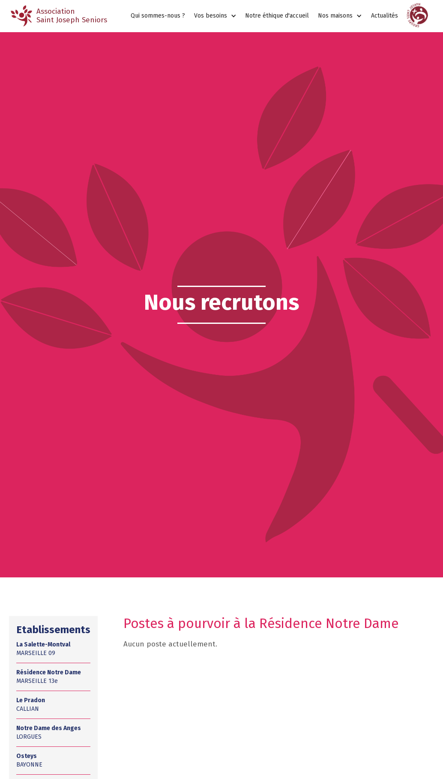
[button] (215, 16)
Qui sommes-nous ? (158, 15)
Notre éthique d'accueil (277, 15)
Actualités (384, 15)
